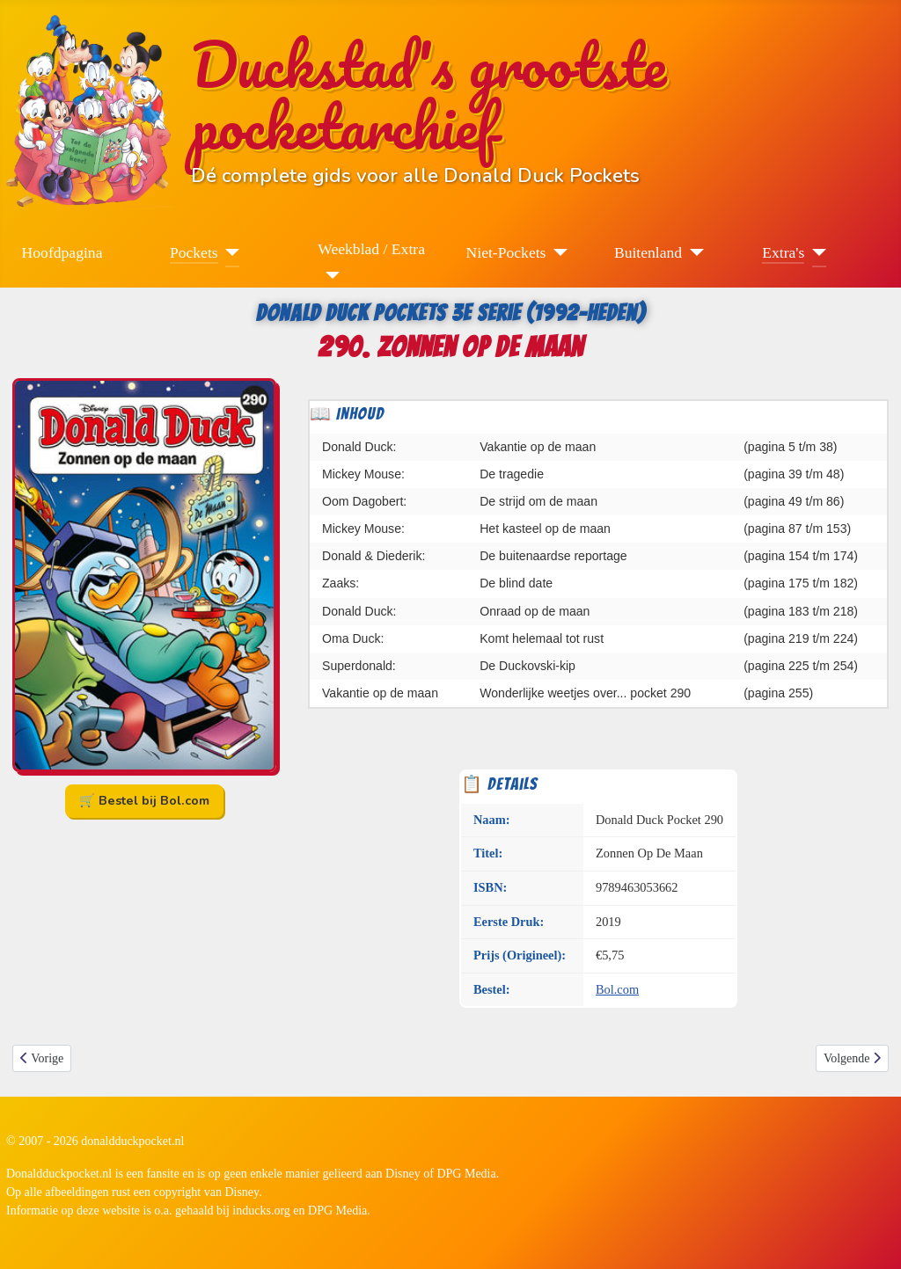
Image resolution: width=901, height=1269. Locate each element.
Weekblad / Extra (371, 249)
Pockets (194, 252)
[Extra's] (815, 252)
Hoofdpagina (62, 252)
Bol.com (617, 989)
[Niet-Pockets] (557, 252)
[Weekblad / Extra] (329, 275)
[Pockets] (229, 252)
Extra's (783, 252)
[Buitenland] (693, 252)
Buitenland (648, 252)
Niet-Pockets (506, 252)
